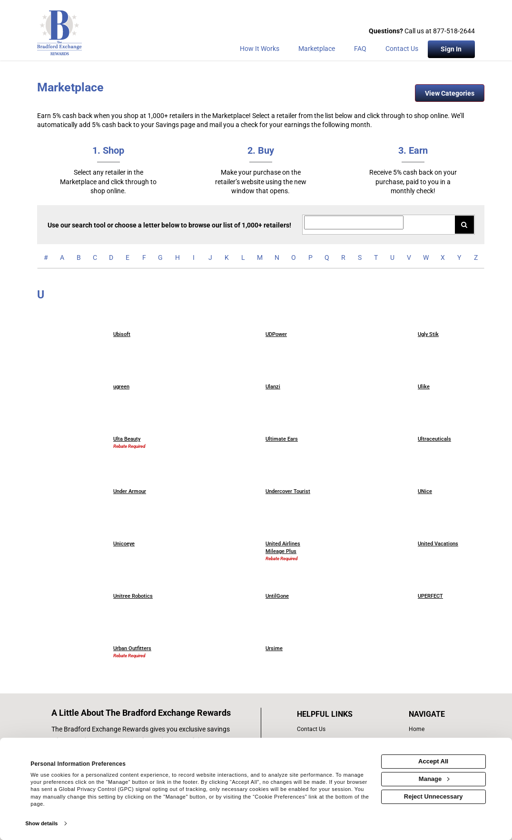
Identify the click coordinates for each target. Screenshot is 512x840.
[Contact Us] (402, 50)
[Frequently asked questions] (360, 50)
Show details (41, 823)
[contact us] (335, 729)
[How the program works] (259, 50)
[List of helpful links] (335, 714)
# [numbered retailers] (46, 257)
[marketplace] (317, 50)
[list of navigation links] (429, 729)
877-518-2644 (454, 31)
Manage (434, 778)
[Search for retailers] (354, 222)
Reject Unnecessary (433, 796)
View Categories (449, 93)
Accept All (433, 761)
